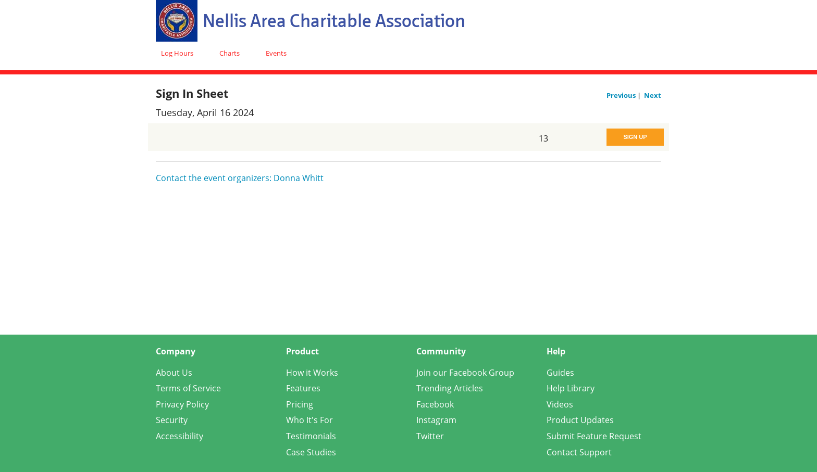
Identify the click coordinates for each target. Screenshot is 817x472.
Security (172, 420)
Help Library (571, 388)
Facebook (435, 404)
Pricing (299, 404)
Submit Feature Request (594, 436)
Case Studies (311, 452)
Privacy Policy (182, 404)
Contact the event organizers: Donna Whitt (240, 178)
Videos (560, 404)
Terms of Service (188, 388)
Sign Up (635, 137)
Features (303, 388)
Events (276, 53)
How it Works (312, 372)
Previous (621, 95)
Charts (229, 53)
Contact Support (579, 452)
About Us (174, 372)
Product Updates (580, 420)
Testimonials (311, 436)
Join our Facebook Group (465, 372)
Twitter (430, 436)
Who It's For (309, 420)
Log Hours (177, 53)
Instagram (436, 420)
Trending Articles (449, 388)
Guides (560, 372)
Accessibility (179, 436)
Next (652, 95)
